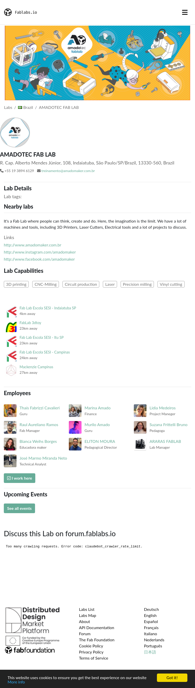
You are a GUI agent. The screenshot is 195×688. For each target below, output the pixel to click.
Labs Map (87, 615)
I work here (19, 478)
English (150, 615)
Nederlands (154, 639)
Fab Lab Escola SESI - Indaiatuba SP (48, 308)
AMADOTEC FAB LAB (59, 107)
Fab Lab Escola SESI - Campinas (45, 352)
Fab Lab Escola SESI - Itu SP (42, 337)
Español (151, 621)
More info (16, 683)
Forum (84, 633)
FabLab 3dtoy (30, 323)
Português (153, 645)
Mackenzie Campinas (36, 367)
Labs (8, 107)
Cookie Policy (91, 645)
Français (151, 627)
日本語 (150, 651)
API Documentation (96, 627)
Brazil (25, 107)
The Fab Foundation (97, 639)
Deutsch (151, 609)
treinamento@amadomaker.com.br (68, 171)
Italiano (150, 633)
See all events (19, 508)
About (84, 621)
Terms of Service (93, 658)
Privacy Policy (91, 651)
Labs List (86, 609)
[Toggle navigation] (185, 12)
